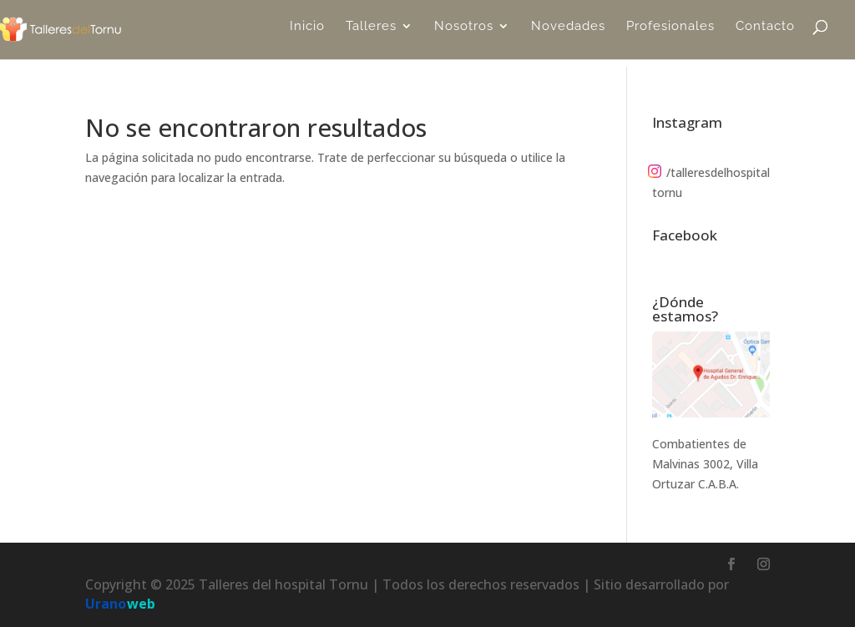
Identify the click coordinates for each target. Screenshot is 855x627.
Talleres (371, 34)
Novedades (568, 34)
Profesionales (670, 34)
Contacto (765, 34)
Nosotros (463, 34)
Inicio (307, 34)
